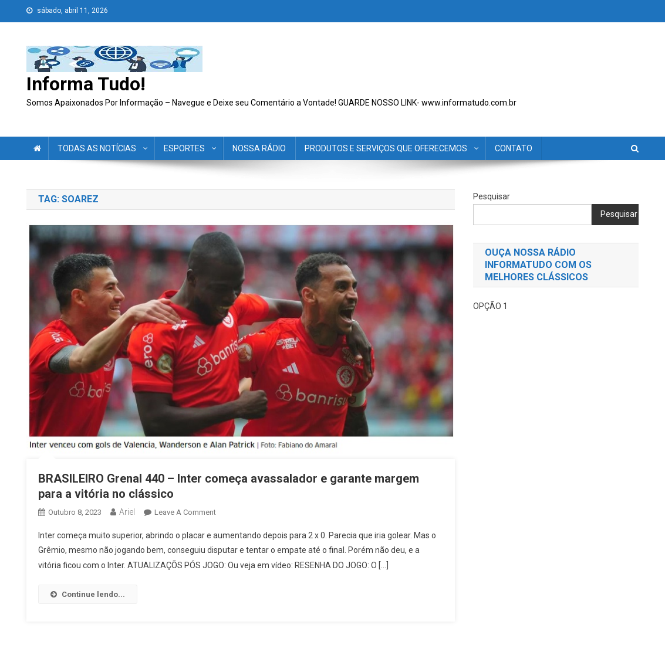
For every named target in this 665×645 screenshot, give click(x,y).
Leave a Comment (185, 512)
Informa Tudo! (86, 84)
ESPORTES (184, 148)
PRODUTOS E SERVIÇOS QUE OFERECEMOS (386, 148)
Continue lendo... (87, 594)
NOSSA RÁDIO (259, 148)
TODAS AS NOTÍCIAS (97, 148)
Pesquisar (491, 196)
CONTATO (513, 148)
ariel (127, 512)
